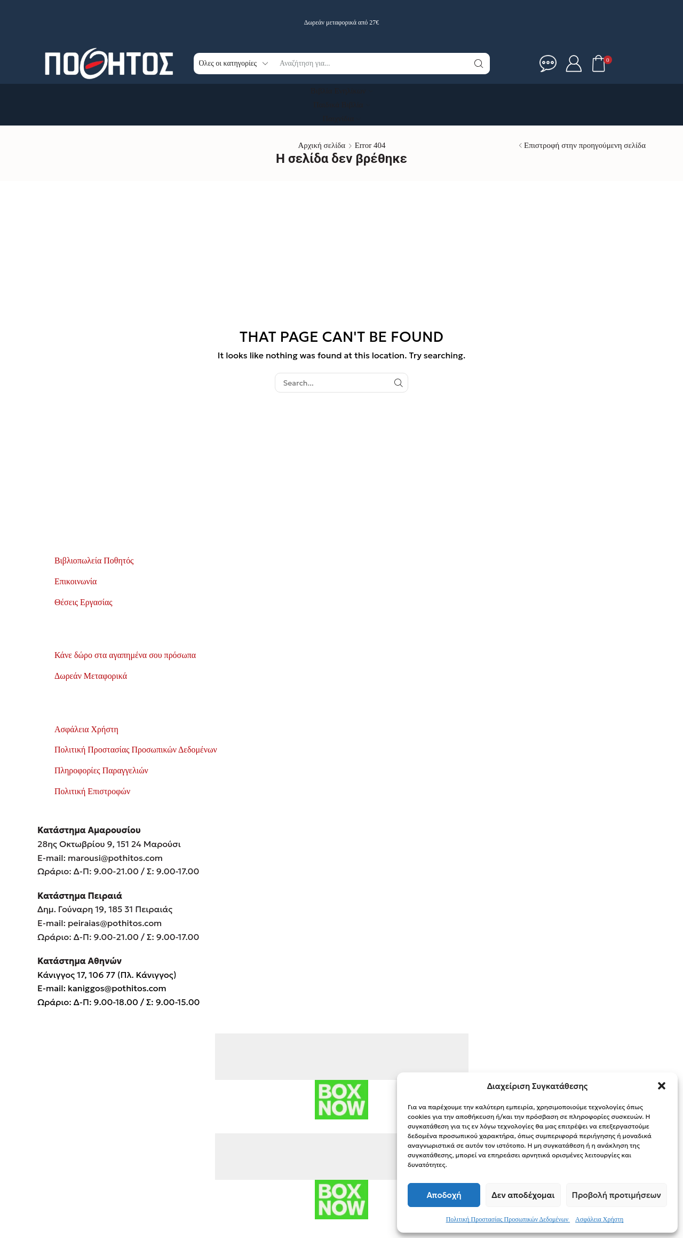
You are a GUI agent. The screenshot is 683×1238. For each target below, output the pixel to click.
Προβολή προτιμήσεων (616, 1195)
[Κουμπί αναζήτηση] (479, 63)
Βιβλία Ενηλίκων (341, 91)
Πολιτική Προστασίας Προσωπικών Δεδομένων (508, 1219)
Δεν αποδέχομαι (522, 1195)
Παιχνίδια (341, 118)
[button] (661, 1085)
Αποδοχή (444, 1195)
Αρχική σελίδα (321, 145)
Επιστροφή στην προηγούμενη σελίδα (585, 145)
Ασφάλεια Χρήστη (599, 1219)
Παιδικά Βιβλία (341, 104)
